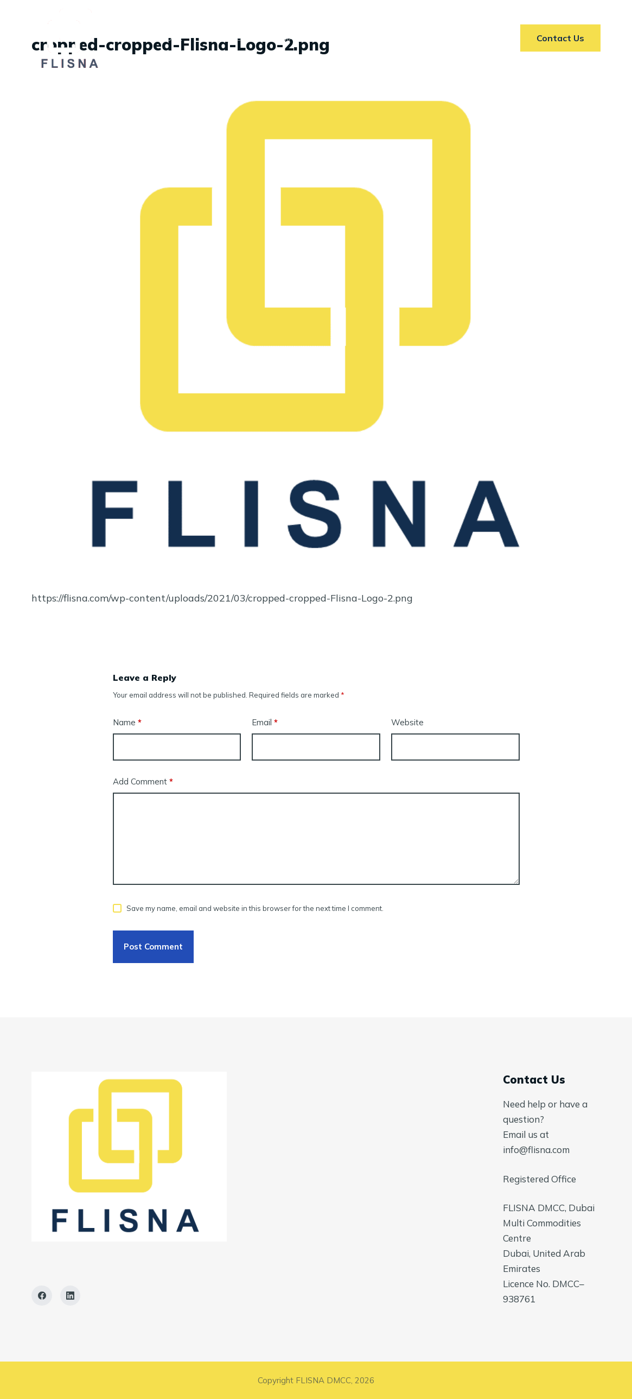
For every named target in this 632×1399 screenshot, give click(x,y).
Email (265, 723)
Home (171, 38)
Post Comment (153, 946)
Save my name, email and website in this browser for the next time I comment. (255, 908)
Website (407, 722)
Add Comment (143, 782)
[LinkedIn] (70, 1296)
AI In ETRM (370, 38)
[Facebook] (41, 1296)
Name (127, 723)
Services (232, 38)
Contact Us (447, 38)
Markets (300, 38)
